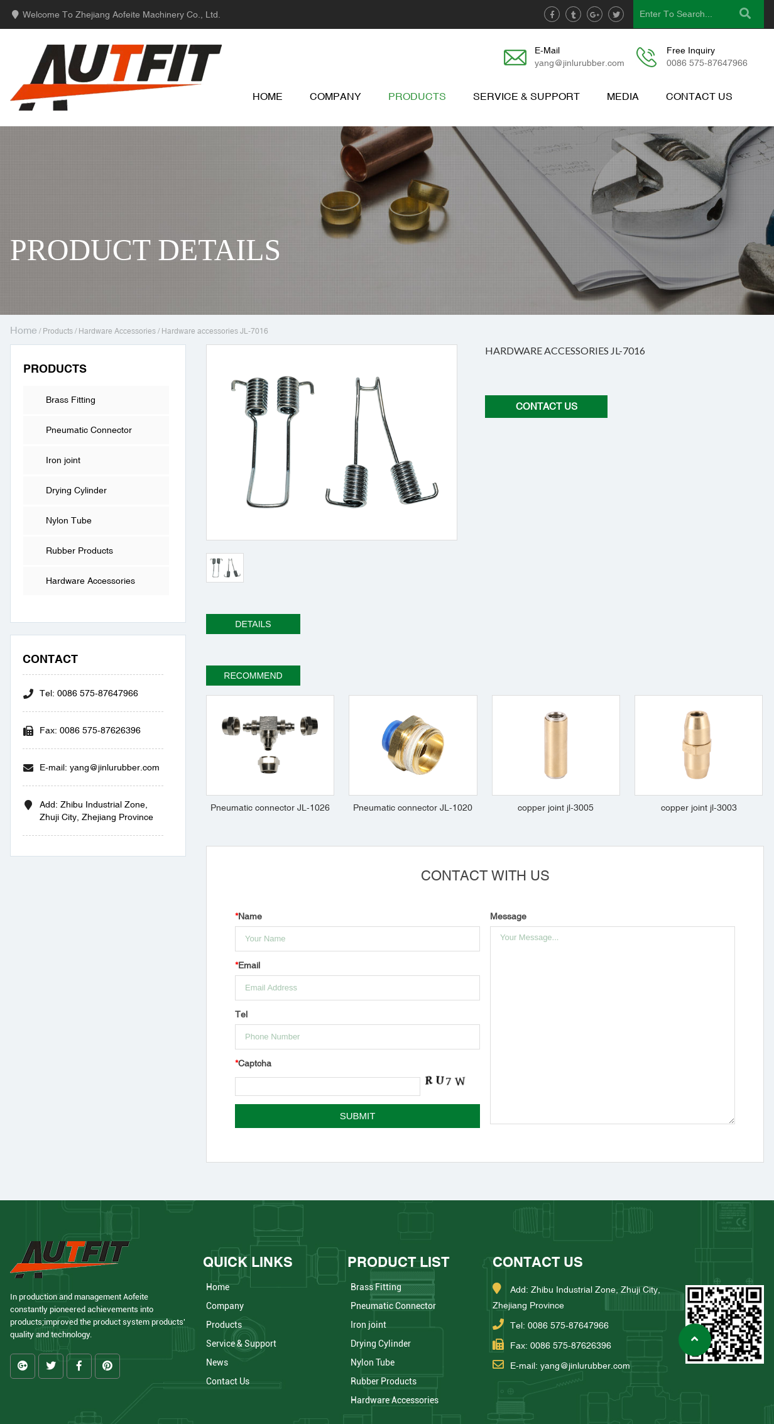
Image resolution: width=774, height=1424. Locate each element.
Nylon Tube (69, 520)
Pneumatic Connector (89, 430)
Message (508, 916)
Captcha (253, 1063)
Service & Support (526, 96)
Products (417, 96)
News (217, 1362)
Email (247, 965)
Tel (241, 1014)
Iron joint (63, 460)
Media (623, 96)
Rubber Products (79, 550)
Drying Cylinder (76, 490)
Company (335, 96)
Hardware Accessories (117, 331)
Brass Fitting (70, 400)
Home (268, 96)
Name (248, 916)
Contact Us (699, 96)
